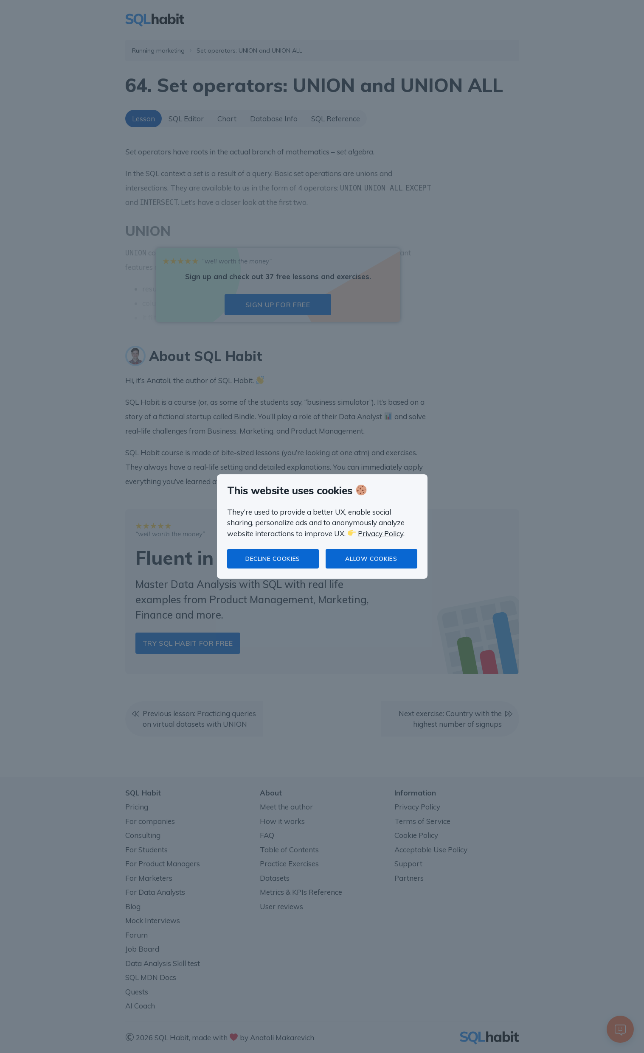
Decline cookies (272, 559)
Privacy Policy (380, 533)
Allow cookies (371, 559)
